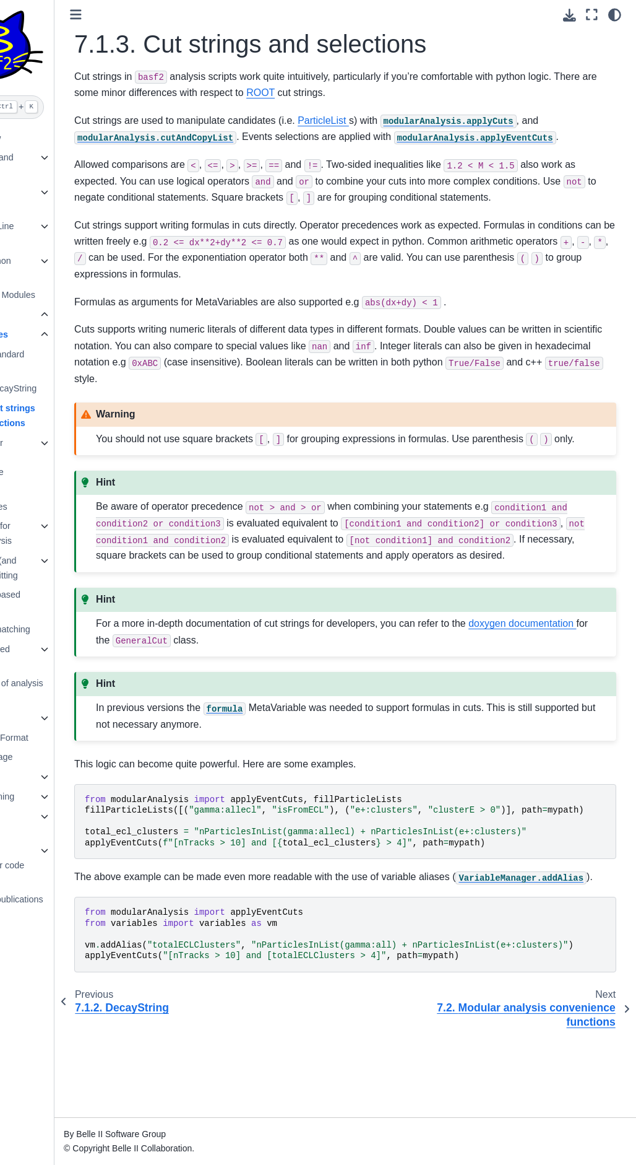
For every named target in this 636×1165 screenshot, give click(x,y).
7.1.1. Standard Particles (66, 361)
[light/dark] (614, 14)
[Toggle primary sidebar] (148, 14)
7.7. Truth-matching (64, 629)
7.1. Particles (53, 334)
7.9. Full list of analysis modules (71, 690)
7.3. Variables (53, 507)
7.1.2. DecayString (72, 388)
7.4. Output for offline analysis (55, 533)
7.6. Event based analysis (59, 602)
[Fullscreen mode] (591, 14)
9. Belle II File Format (58, 738)
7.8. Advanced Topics (54, 656)
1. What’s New (45, 138)
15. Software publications (66, 899)
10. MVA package (50, 757)
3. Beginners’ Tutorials (41, 199)
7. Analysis (39, 315)
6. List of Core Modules (62, 295)
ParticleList (396, 120)
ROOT (404, 92)
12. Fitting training (51, 796)
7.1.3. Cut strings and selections (72, 415)
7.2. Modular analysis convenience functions (51, 465)
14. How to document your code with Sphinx (56, 865)
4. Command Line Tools (51, 233)
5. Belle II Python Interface (50, 268)
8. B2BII (32, 718)
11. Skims (35, 777)
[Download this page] (569, 15)
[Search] (63, 107)
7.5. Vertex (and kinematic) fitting (58, 568)
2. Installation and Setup (51, 164)
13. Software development (41, 823)
